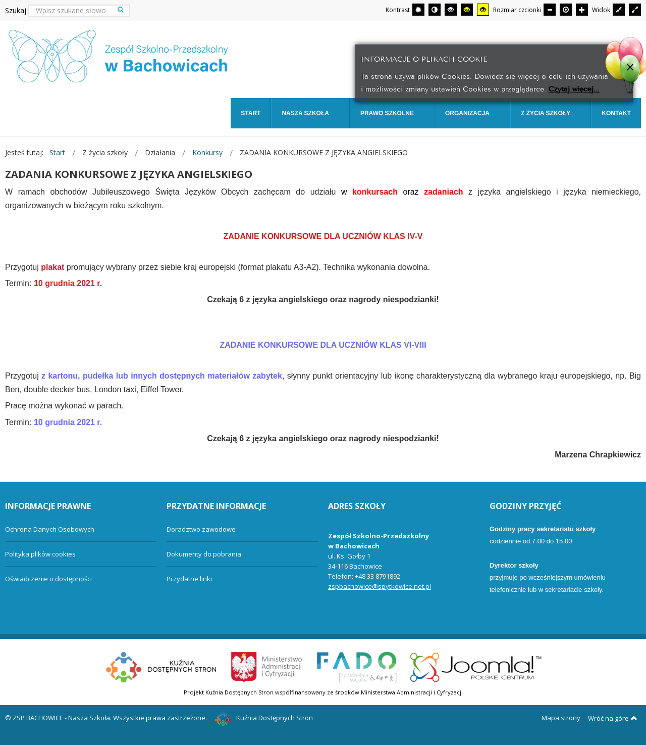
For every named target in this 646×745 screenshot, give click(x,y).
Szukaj (15, 10)
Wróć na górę (612, 718)
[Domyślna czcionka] (566, 10)
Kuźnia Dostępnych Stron (264, 717)
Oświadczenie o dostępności (48, 578)
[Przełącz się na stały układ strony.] (619, 10)
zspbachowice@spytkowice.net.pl (379, 586)
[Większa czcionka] (582, 10)
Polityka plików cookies (40, 553)
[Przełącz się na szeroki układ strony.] (635, 10)
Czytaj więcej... (574, 88)
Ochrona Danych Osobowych (49, 529)
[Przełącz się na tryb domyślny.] (418, 10)
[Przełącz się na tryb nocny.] (434, 10)
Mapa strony (561, 717)
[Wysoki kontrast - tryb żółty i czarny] (483, 10)
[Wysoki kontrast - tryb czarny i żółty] (467, 10)
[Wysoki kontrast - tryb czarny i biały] (451, 10)
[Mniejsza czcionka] (550, 10)
